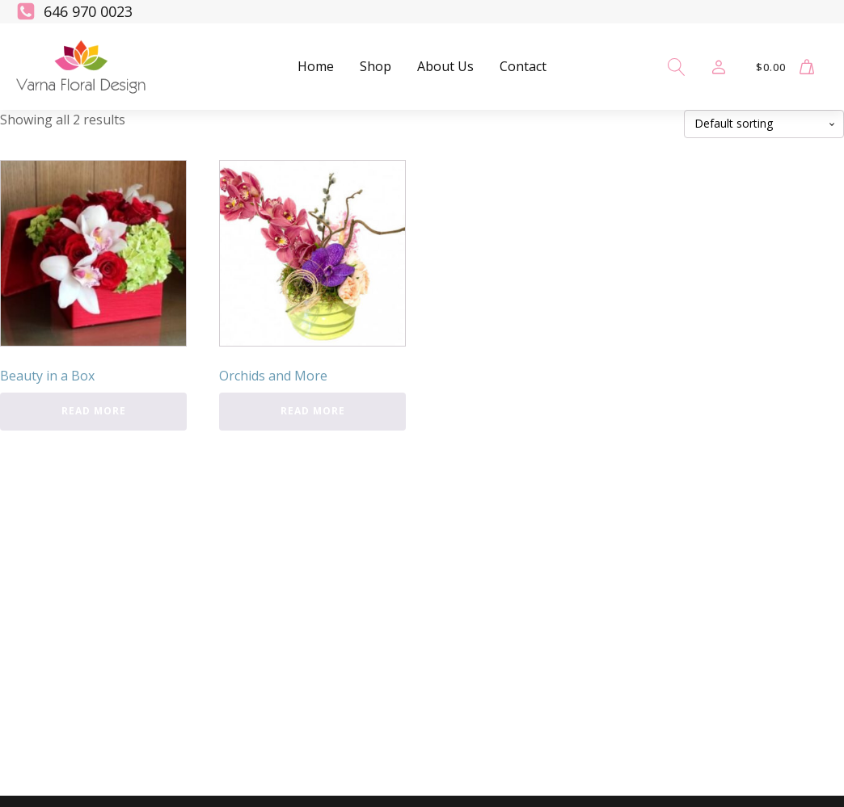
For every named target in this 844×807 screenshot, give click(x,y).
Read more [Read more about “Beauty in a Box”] (93, 411)
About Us (445, 66)
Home (316, 66)
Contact (523, 66)
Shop (375, 66)
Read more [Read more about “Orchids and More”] (313, 411)
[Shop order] (764, 124)
